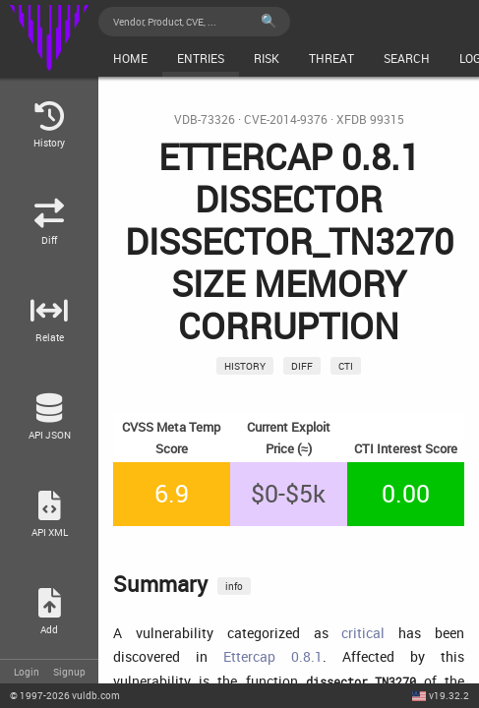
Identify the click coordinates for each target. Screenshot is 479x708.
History (245, 366)
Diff (302, 366)
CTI (345, 366)
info (234, 586)
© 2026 (65, 695)
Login (26, 671)
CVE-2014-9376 (286, 119)
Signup (69, 671)
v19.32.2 (449, 695)
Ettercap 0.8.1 (273, 656)
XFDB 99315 (370, 119)
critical (363, 632)
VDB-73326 (204, 119)
